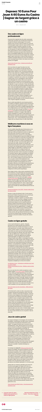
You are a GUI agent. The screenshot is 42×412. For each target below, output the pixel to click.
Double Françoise (6, 2)
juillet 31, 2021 (23, 24)
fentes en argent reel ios (26, 348)
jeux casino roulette (20, 271)
